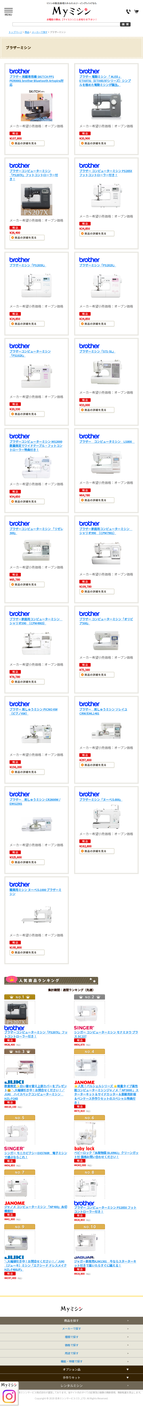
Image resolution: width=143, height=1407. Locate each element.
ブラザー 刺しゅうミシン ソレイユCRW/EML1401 (103, 711)
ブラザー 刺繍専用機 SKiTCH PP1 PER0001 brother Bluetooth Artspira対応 (36, 80)
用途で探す (71, 1353)
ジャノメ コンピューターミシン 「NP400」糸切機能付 (35, 1209)
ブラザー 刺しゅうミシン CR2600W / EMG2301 (35, 801)
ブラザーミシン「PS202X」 (97, 265)
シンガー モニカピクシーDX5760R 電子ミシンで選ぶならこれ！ (35, 1155)
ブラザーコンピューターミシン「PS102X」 (30, 353)
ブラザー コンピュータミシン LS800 (107, 441)
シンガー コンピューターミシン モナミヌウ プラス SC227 (106, 1034)
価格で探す (71, 1345)
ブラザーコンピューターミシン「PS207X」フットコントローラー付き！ (34, 175)
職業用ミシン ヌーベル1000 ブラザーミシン (35, 892)
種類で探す (71, 1337)
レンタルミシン (72, 1385)
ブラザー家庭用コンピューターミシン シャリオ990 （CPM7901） (105, 531)
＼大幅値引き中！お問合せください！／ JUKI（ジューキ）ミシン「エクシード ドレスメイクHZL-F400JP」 (35, 1265)
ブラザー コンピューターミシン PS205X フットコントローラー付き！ (105, 173)
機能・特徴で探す (71, 1361)
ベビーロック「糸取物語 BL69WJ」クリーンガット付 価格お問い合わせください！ (106, 1155)
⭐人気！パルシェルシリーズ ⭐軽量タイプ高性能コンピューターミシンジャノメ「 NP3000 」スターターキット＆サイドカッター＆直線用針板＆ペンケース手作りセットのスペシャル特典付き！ (106, 1094)
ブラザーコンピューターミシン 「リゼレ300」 (36, 531)
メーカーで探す (71, 1329)
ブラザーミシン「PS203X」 (28, 265)
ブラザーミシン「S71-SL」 (97, 351)
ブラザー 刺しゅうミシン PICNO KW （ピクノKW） (34, 711)
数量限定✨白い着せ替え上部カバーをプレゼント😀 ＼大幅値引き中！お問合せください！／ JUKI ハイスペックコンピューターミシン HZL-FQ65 (35, 1092)
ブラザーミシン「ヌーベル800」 (100, 799)
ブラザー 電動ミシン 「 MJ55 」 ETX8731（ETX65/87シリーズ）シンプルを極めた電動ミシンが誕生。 (105, 80)
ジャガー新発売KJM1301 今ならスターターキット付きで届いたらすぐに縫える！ (105, 1263)
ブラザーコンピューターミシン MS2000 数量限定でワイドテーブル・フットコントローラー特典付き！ (36, 445)
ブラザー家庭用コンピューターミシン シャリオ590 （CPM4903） (36, 621)
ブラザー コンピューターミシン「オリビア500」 (106, 621)
